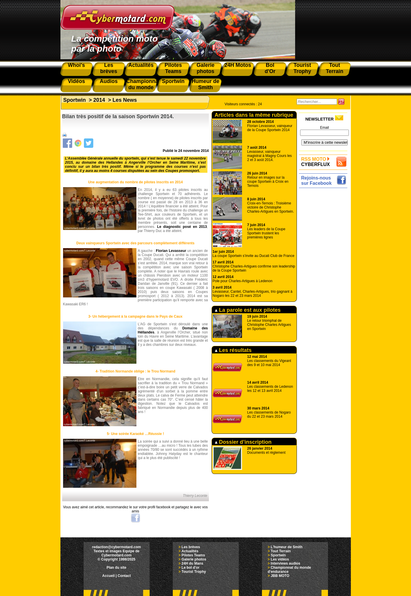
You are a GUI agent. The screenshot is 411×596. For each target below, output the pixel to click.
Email (324, 128)
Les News (125, 100)
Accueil (108, 576)
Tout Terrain (281, 551)
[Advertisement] (324, 278)
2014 (99, 100)
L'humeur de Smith (286, 547)
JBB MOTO (280, 576)
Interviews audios (285, 563)
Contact (124, 576)
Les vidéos (280, 559)
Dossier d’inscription (243, 442)
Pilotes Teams (193, 555)
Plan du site (116, 567)
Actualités (190, 551)
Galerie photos (194, 559)
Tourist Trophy (194, 572)
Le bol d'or (190, 567)
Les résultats (233, 350)
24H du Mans (192, 563)
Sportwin (74, 100)
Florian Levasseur (171, 251)
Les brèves (191, 547)
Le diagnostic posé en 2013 (182, 227)
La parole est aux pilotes (248, 310)
